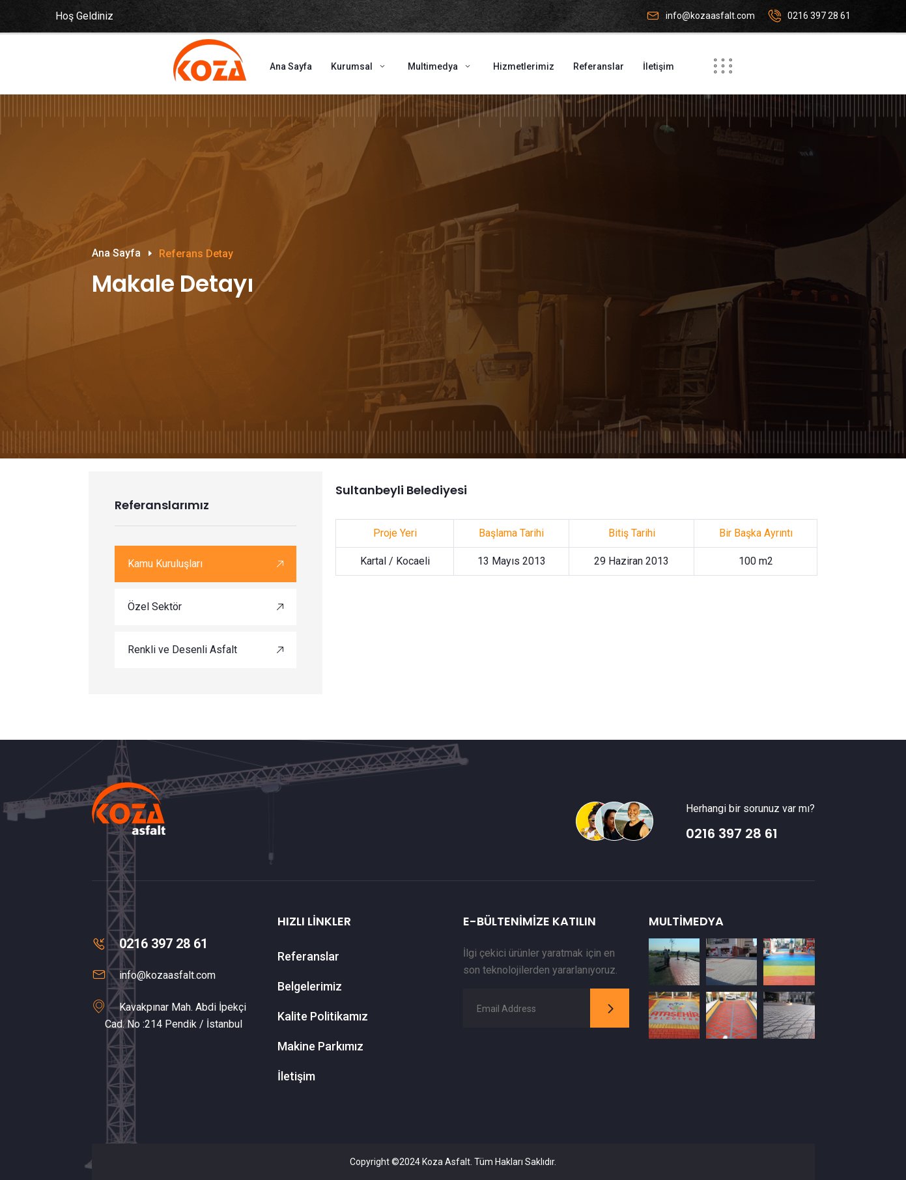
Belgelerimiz (309, 986)
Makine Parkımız (320, 1046)
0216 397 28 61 (819, 15)
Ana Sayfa (291, 66)
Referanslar (598, 66)
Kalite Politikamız (322, 1016)
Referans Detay (196, 253)
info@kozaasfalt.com (710, 15)
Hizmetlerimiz (523, 66)
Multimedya (433, 66)
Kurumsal (352, 66)
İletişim (658, 66)
